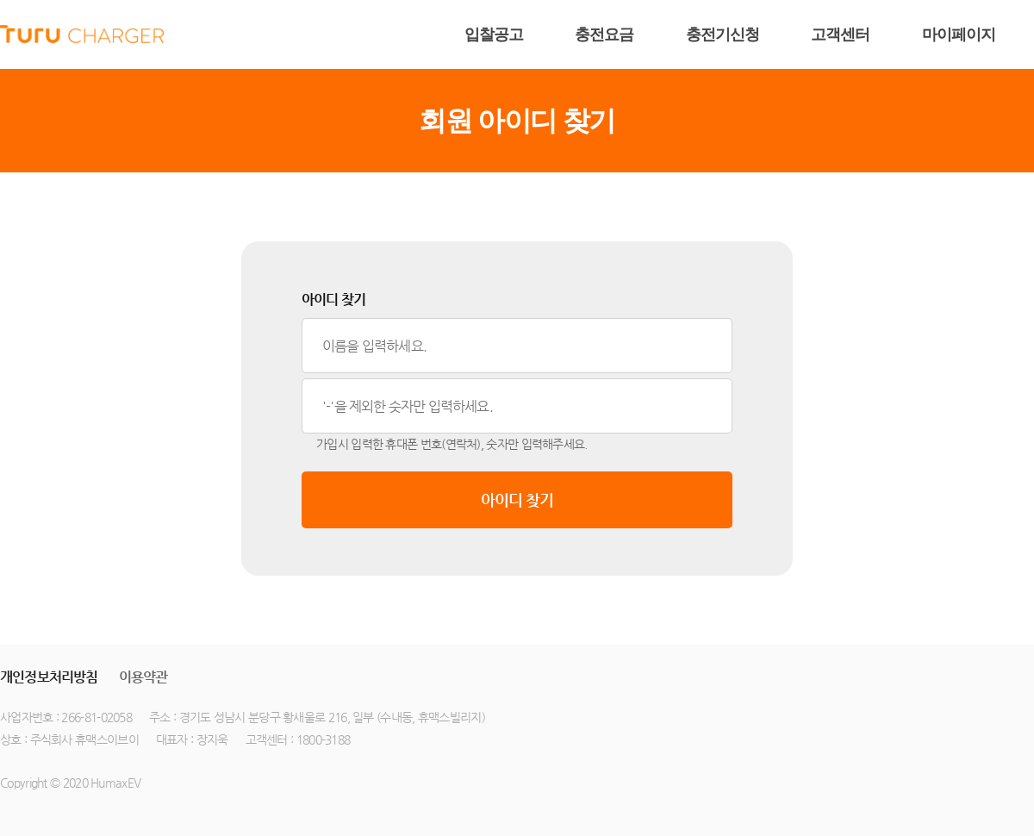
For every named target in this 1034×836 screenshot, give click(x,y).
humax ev (82, 34)
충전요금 (604, 34)
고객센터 (840, 34)
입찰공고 (493, 34)
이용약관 (143, 677)
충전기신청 (723, 34)
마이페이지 (959, 34)
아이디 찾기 (517, 499)
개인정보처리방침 (49, 677)
